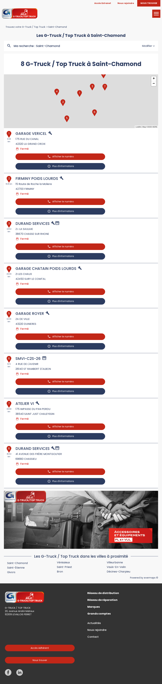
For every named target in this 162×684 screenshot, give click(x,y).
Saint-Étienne (16, 568)
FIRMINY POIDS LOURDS (36, 178)
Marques (93, 607)
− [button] (154, 83)
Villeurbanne (115, 562)
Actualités (94, 623)
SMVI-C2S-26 (28, 358)
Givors (11, 572)
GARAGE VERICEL (31, 133)
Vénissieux (63, 562)
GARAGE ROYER (29, 313)
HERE (154, 127)
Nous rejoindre (96, 630)
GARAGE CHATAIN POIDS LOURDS (45, 268)
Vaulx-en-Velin (116, 567)
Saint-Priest (64, 567)
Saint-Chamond (57, 27)
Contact (93, 637)
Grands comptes (99, 613)
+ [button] (154, 78)
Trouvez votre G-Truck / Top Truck (25, 27)
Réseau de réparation (102, 600)
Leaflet (138, 127)
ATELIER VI (24, 403)
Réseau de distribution (103, 593)
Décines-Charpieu (118, 571)
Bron (60, 571)
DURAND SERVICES (32, 223)
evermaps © (151, 577)
